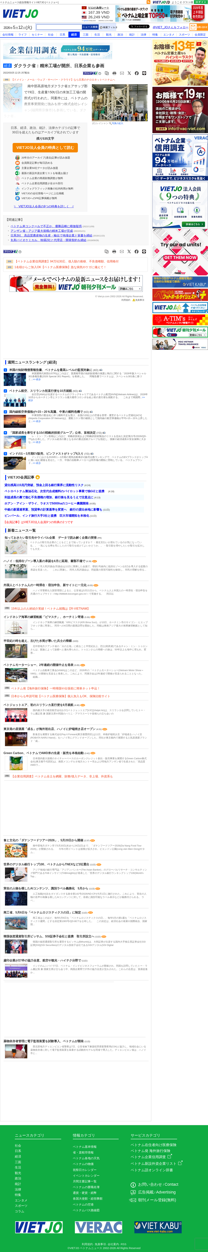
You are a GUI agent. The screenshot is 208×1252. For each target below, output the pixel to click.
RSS (123, 1244)
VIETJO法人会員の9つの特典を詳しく (44, 206)
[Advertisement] (62, 331)
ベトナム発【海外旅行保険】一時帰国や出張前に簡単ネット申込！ (55, 688)
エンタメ (168, 34)
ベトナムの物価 (83, 1164)
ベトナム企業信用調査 (151, 1157)
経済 (74, 34)
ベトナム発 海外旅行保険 (150, 1151)
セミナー (37, 34)
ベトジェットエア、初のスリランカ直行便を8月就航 (39, 704)
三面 (85, 34)
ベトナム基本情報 (85, 1146)
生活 (97, 34)
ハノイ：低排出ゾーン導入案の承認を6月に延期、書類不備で (45, 561)
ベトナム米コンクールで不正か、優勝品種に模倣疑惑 (46, 226)
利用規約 (125, 300)
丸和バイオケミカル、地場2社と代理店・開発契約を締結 (48, 240)
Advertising (166, 1192)
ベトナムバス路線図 (86, 1210)
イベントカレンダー (86, 1175)
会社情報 (8, 34)
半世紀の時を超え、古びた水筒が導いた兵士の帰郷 (38, 640)
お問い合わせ (150, 1184)
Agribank (85, 20)
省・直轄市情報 (83, 1152)
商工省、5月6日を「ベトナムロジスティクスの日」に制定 (43, 912)
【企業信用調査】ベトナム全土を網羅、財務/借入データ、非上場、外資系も (62, 776)
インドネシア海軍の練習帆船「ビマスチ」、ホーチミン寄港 (44, 617)
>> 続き (37, 379)
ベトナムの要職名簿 (86, 1187)
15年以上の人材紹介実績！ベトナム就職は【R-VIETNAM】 (50, 608)
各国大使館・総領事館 (88, 1198)
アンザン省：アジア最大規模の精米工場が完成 (42, 230)
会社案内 (113, 1244)
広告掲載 (146, 1192)
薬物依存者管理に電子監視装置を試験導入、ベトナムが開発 (44, 1041)
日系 (62, 34)
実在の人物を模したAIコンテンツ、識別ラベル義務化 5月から (46, 888)
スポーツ (184, 34)
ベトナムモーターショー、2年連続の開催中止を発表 (39, 664)
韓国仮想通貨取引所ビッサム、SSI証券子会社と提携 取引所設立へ (49, 936)
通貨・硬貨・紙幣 (85, 1192)
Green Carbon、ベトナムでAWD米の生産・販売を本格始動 (44, 753)
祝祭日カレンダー (85, 1169)
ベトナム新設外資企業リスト (157, 1164)
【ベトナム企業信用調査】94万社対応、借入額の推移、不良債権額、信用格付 (66, 261)
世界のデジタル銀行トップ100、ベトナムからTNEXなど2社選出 (47, 864)
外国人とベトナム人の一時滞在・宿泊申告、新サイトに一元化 (45, 585)
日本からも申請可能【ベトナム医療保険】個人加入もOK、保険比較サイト (60, 696)
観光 (109, 34)
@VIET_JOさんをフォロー (171, 27)
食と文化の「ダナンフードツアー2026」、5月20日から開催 (44, 840)
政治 (120, 34)
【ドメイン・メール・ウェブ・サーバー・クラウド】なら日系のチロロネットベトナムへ (63, 79)
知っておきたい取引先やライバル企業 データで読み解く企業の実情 (51, 537)
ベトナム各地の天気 (86, 1158)
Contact (171, 1184)
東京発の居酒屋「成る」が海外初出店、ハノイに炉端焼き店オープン (50, 729)
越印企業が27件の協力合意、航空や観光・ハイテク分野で (43, 960)
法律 (143, 34)
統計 (132, 34)
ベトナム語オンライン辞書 (152, 1170)
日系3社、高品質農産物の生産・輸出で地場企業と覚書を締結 (51, 235)
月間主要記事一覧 (85, 1181)
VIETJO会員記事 (21, 477)
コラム (19, 1211)
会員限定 (200, 34)
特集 (155, 34)
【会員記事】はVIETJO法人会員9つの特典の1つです (38, 522)
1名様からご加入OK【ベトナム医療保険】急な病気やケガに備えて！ (60, 267)
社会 (51, 34)
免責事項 (138, 300)
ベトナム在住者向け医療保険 (153, 1145)
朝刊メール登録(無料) (157, 1200)
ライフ (22, 34)
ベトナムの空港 (83, 1204)
